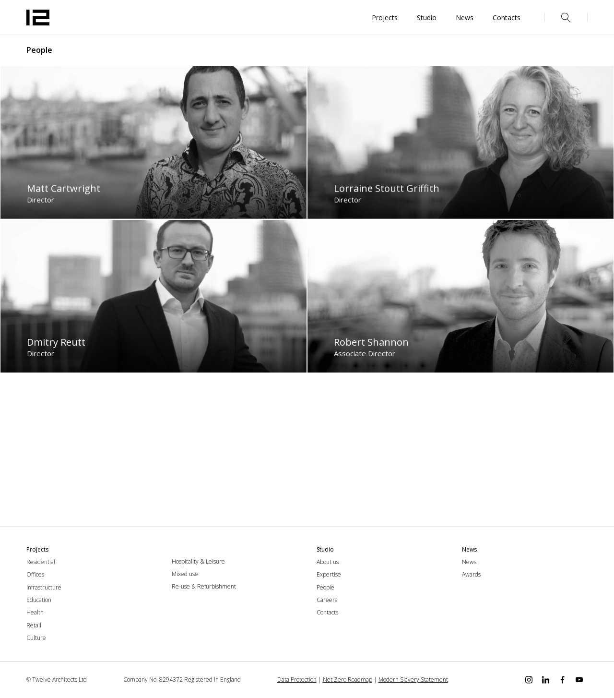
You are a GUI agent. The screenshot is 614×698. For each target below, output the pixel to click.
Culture (36, 638)
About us (328, 562)
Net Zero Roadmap (347, 679)
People (325, 587)
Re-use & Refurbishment (204, 586)
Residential (40, 562)
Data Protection (297, 679)
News (469, 562)
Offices (35, 574)
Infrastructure (43, 587)
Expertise (329, 574)
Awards (471, 574)
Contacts (327, 612)
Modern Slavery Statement (413, 679)
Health (35, 612)
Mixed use (185, 574)
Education (38, 600)
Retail (33, 625)
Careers (327, 600)
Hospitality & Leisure (198, 561)
